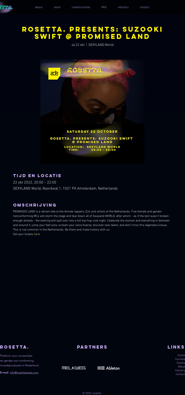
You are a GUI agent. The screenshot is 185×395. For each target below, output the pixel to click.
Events (181, 363)
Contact (180, 374)
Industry (180, 370)
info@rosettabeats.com (24, 372)
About (181, 366)
